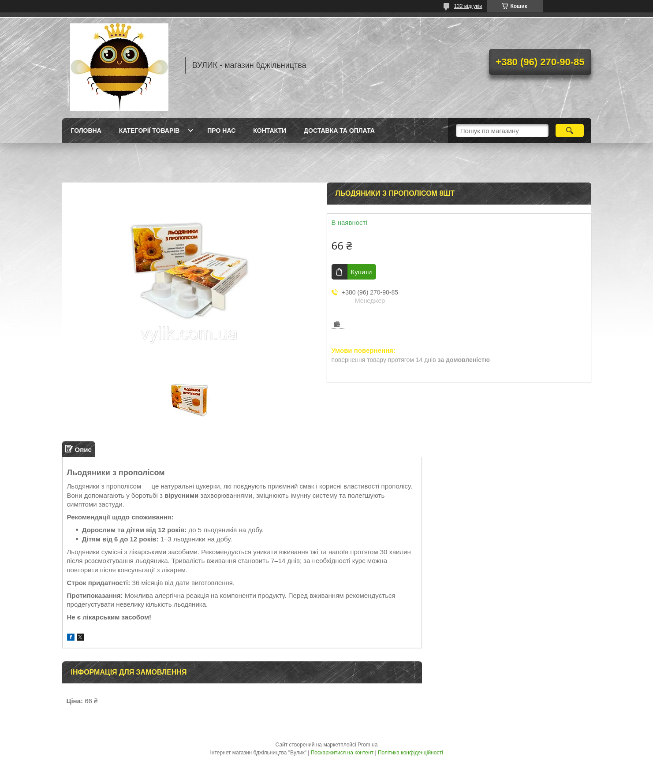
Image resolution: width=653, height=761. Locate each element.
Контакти (269, 130)
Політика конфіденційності (410, 753)
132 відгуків (468, 6)
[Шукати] (570, 130)
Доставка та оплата (339, 130)
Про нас (221, 130)
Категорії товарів (149, 130)
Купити (361, 272)
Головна (86, 130)
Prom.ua (367, 745)
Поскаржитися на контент (342, 753)
